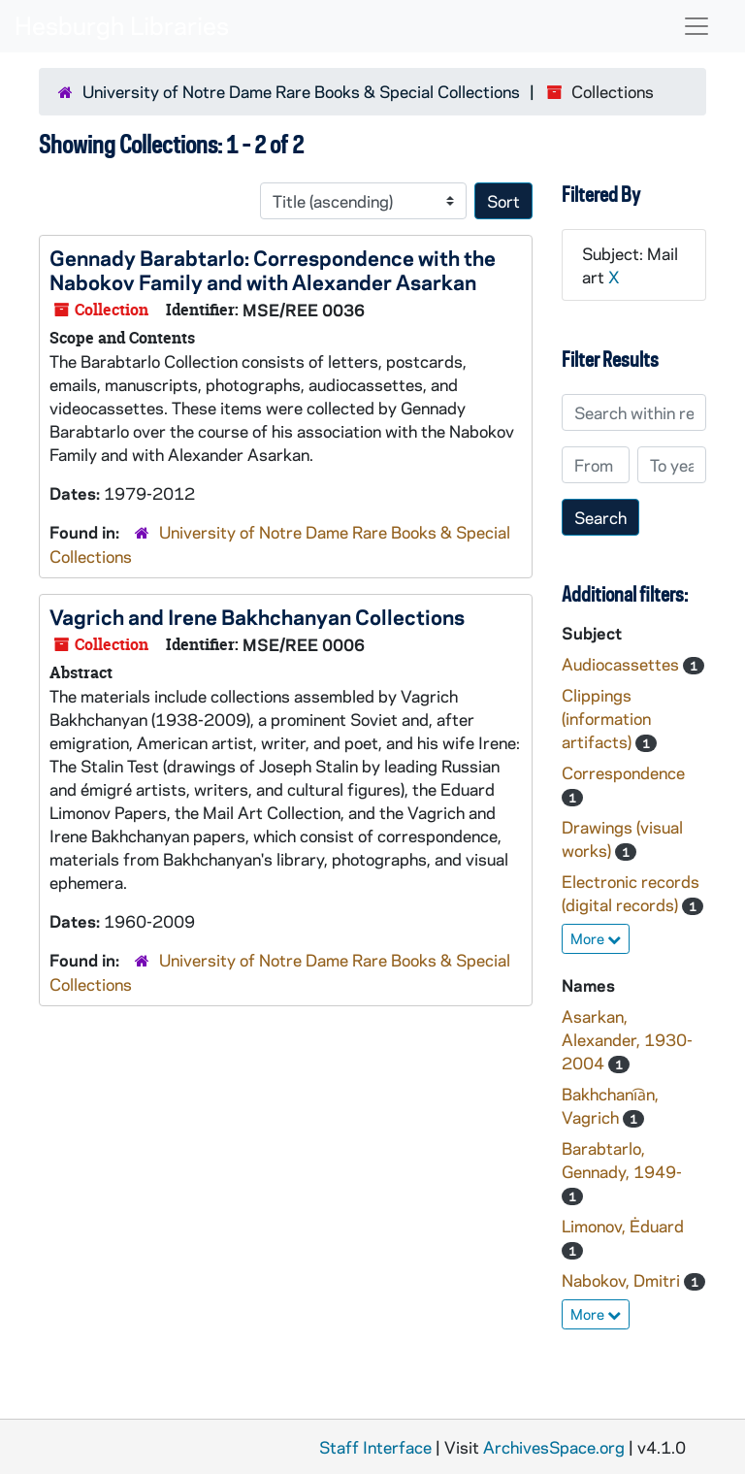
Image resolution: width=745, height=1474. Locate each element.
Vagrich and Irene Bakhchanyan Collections (257, 616)
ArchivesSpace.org (554, 1447)
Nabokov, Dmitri (623, 1280)
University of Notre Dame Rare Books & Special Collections (301, 91)
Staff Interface (375, 1447)
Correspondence (623, 772)
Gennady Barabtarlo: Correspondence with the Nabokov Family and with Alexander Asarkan (272, 269)
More (595, 938)
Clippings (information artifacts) (606, 718)
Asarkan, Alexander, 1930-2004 (627, 1039)
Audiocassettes (622, 663)
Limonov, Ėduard (623, 1225)
